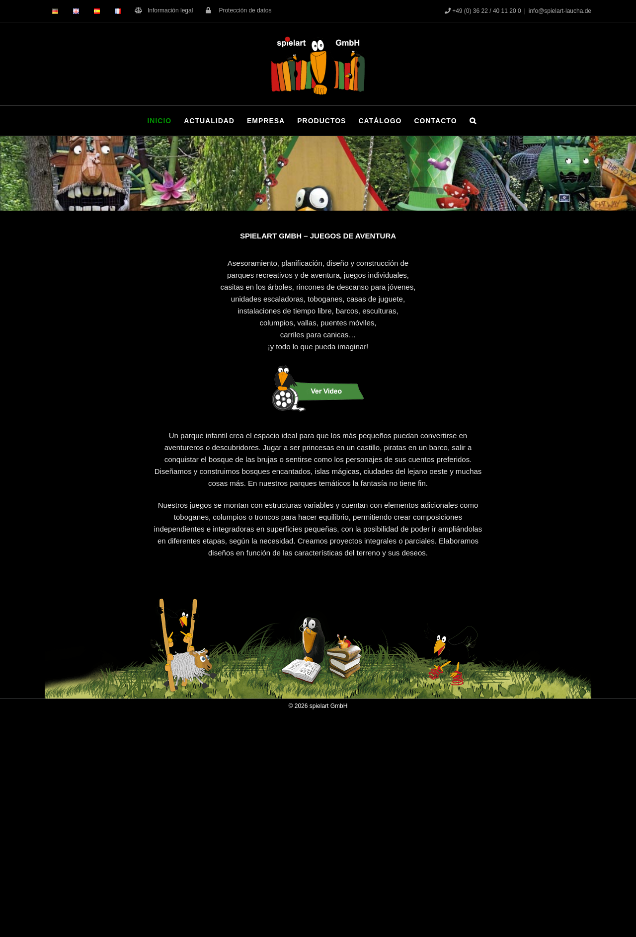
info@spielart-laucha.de (560, 10)
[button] (473, 121)
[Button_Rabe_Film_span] (318, 366)
